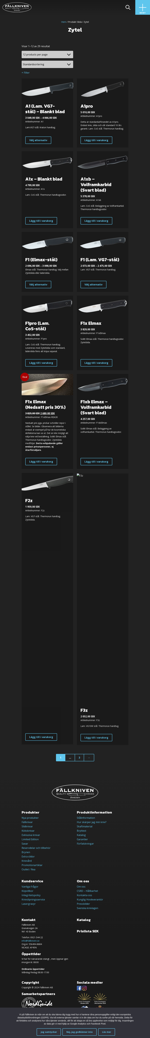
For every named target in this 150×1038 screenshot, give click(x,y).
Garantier (82, 839)
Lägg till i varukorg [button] (96, 140)
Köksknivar (28, 830)
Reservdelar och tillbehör (36, 848)
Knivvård (27, 860)
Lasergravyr (29, 903)
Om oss (81, 886)
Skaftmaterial (84, 826)
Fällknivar (27, 822)
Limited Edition (30, 839)
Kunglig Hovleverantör (90, 899)
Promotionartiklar (32, 865)
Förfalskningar (85, 843)
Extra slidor (28, 856)
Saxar (25, 843)
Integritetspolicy (31, 895)
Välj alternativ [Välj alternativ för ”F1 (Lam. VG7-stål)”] (93, 291)
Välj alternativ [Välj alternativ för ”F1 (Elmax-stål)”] (38, 289)
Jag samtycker (49, 1031)
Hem (63, 21)
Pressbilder (83, 903)
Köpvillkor (27, 891)
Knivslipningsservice (33, 899)
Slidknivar (27, 826)
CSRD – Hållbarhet (87, 891)
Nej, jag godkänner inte (79, 1031)
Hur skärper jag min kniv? (91, 822)
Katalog (81, 835)
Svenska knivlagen (87, 908)
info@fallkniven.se (30, 940)
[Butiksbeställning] (47, 64)
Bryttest (81, 830)
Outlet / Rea (28, 869)
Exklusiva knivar (31, 835)
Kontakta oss (84, 895)
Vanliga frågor (30, 886)
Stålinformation (86, 817)
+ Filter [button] (26, 72)
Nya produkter (30, 817)
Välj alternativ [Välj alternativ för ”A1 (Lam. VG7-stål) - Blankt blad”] (38, 140)
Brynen (26, 852)
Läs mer (106, 1031)
